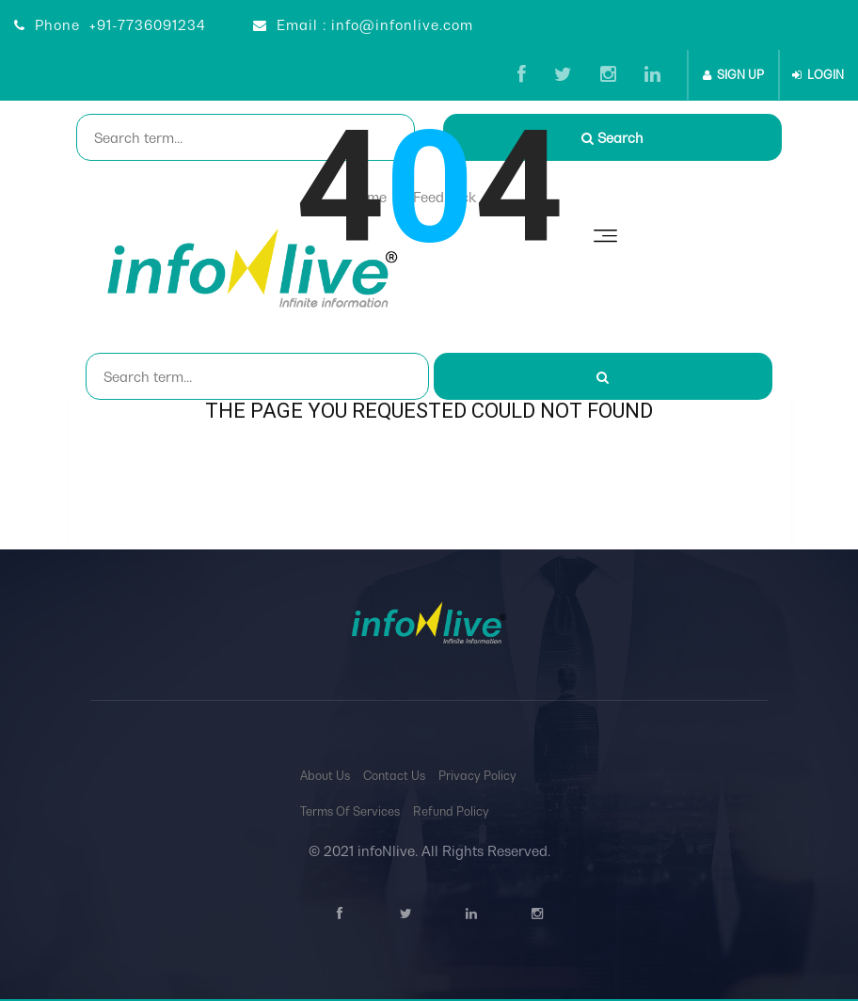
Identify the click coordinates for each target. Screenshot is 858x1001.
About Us (325, 776)
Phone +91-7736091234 (110, 25)
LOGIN (818, 75)
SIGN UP (733, 75)
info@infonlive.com (402, 25)
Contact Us (394, 776)
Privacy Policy (477, 776)
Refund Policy (451, 811)
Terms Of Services (350, 811)
